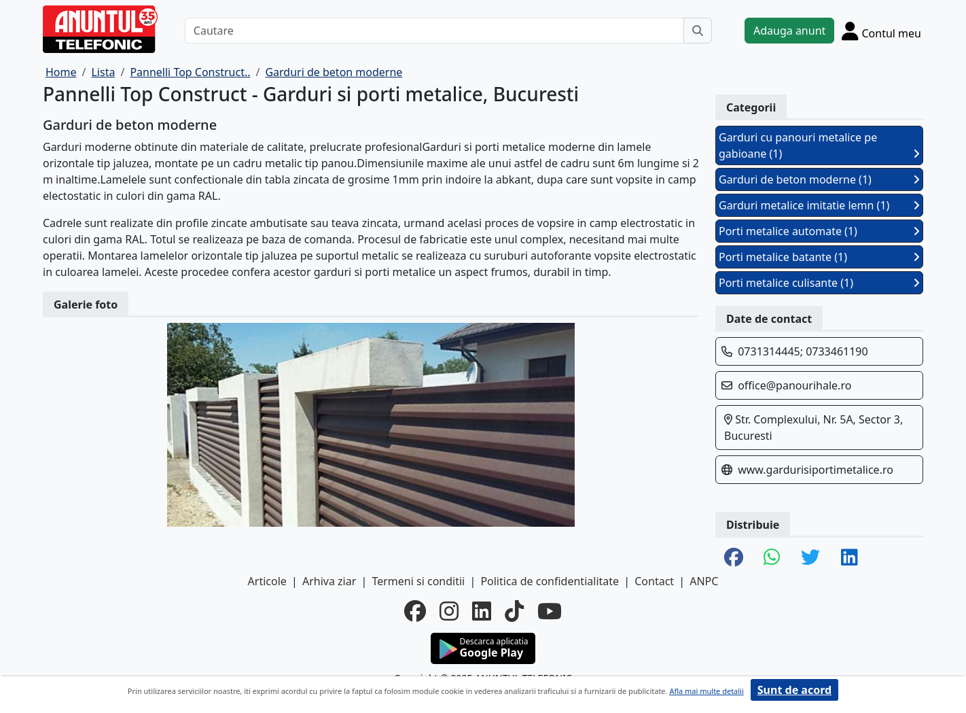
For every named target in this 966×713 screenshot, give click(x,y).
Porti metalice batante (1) (819, 256)
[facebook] (415, 611)
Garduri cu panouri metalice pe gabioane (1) (819, 145)
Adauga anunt (789, 30)
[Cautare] (434, 31)
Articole (267, 581)
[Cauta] (697, 31)
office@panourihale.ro (794, 385)
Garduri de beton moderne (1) (819, 179)
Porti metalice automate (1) (819, 231)
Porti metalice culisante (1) (819, 282)
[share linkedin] (849, 558)
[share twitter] (810, 558)
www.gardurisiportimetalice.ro (815, 469)
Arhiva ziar (329, 581)
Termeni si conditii (418, 581)
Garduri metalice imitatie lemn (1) (819, 205)
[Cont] (881, 30)
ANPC (704, 581)
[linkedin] (481, 611)
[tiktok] (514, 611)
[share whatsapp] (772, 558)
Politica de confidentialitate (549, 581)
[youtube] (549, 611)
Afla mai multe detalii (706, 691)
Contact (654, 581)
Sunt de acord (794, 689)
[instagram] (449, 611)
